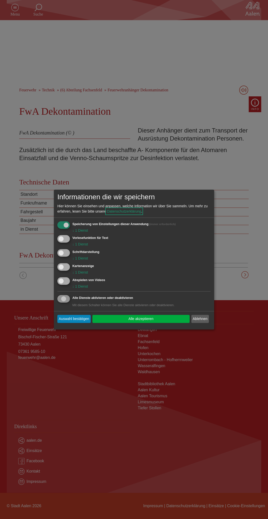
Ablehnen (200, 319)
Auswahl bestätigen (74, 319)
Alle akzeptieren (141, 319)
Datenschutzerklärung (124, 211)
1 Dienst (80, 230)
